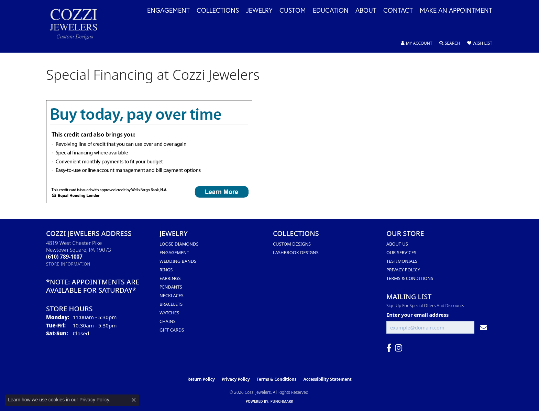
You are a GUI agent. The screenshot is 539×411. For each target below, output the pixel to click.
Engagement (168, 10)
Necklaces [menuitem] (172, 295)
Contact (398, 10)
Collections (218, 10)
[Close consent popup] (134, 400)
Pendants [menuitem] (171, 287)
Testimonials (401, 261)
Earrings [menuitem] (170, 278)
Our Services (401, 252)
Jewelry (259, 10)
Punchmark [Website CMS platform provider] (282, 401)
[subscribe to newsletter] (483, 327)
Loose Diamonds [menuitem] (179, 244)
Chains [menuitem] (168, 321)
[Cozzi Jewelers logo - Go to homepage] (77, 26)
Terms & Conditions (409, 278)
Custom (292, 10)
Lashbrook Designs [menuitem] (296, 252)
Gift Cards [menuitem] (172, 330)
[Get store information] (68, 264)
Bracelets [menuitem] (171, 304)
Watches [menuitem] (169, 313)
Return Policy (201, 379)
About (365, 10)
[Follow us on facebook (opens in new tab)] (389, 348)
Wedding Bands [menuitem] (178, 261)
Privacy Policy (403, 270)
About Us (397, 244)
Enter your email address (417, 314)
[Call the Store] (64, 256)
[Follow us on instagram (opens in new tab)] (398, 348)
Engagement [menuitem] (174, 252)
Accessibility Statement (327, 379)
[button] (416, 43)
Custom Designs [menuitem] (292, 244)
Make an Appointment (456, 10)
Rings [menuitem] (166, 270)
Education (331, 10)
